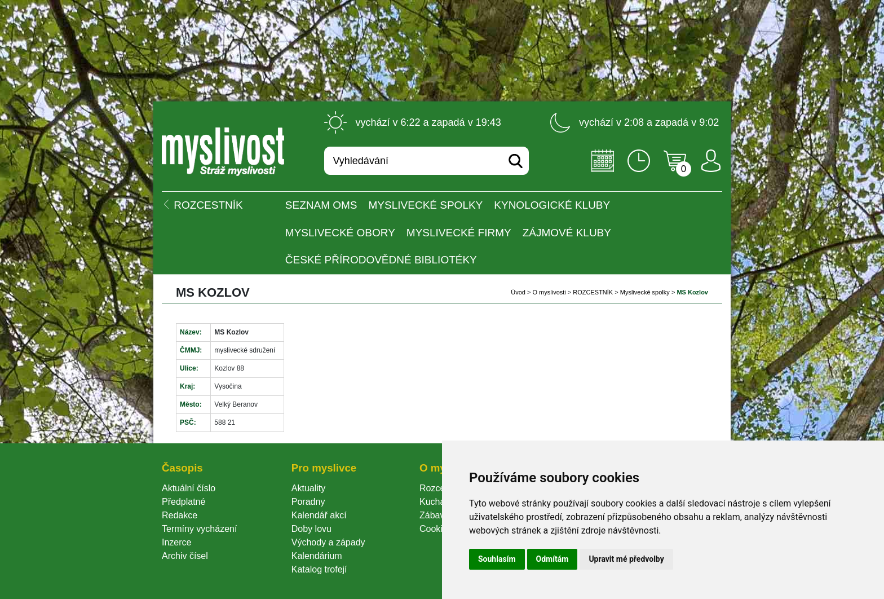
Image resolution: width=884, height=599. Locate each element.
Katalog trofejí (319, 569)
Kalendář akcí (319, 515)
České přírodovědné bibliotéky (381, 260)
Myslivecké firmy (458, 233)
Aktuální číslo (188, 488)
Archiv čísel (185, 556)
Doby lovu (311, 529)
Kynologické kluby (552, 205)
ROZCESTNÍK (593, 292)
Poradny (308, 501)
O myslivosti (548, 292)
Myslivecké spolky (426, 205)
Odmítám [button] (552, 558)
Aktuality (308, 488)
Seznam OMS (321, 205)
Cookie (435, 529)
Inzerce (176, 542)
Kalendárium (316, 556)
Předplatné (183, 501)
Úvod (518, 292)
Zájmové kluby (567, 233)
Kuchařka (438, 501)
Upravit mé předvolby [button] (626, 558)
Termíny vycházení (199, 529)
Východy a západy (328, 542)
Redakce (179, 515)
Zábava (434, 515)
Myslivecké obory (340, 233)
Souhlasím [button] (497, 558)
